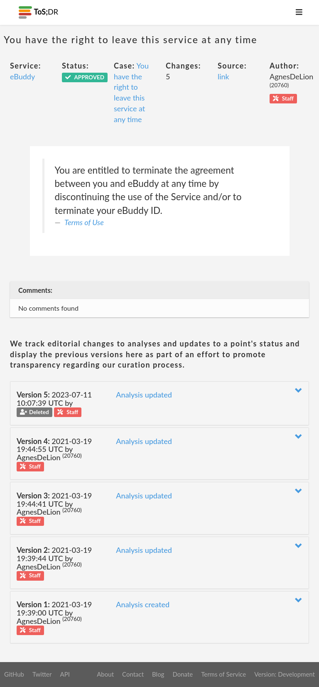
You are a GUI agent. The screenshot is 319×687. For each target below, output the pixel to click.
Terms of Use (84, 222)
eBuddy (22, 76)
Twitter (42, 674)
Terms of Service (223, 674)
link (223, 76)
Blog (158, 674)
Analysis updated (144, 394)
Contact (133, 674)
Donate (182, 674)
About (105, 674)
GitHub (14, 674)
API (64, 674)
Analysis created (142, 604)
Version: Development (284, 674)
